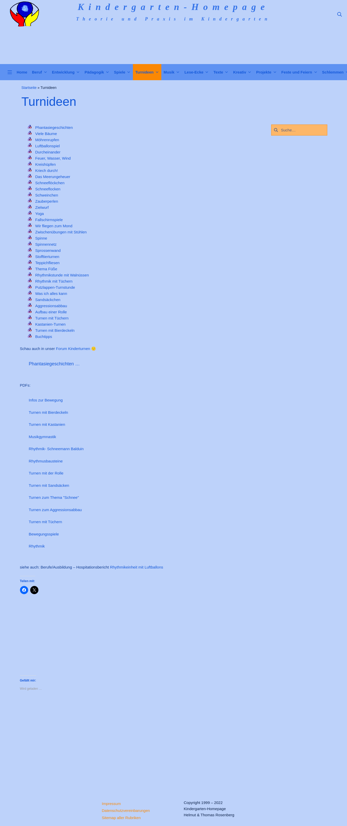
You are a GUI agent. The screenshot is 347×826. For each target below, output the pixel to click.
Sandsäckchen (47, 299)
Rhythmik (37, 546)
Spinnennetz (46, 244)
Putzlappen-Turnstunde (55, 287)
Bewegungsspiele (44, 534)
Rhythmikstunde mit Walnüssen (62, 275)
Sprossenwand (48, 250)
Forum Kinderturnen (73, 348)
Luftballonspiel (47, 146)
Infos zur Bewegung (46, 400)
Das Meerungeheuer (52, 176)
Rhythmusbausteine (46, 461)
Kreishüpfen (45, 164)
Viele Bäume (46, 133)
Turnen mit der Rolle (46, 473)
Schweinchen (46, 195)
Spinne (41, 238)
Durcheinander (47, 152)
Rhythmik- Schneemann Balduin (56, 449)
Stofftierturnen (47, 256)
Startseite (29, 88)
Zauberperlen (46, 201)
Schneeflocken (47, 189)
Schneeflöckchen (50, 183)
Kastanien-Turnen (50, 324)
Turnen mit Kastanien (47, 424)
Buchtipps (43, 336)
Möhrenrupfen (47, 140)
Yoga (39, 213)
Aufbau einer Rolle (51, 312)
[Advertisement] (135, 741)
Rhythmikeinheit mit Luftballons (136, 567)
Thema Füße (46, 269)
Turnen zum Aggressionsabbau (55, 510)
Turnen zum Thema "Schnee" (54, 497)
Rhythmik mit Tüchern (54, 281)
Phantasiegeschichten (54, 127)
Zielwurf (42, 207)
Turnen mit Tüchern (52, 318)
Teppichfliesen (47, 263)
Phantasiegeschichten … (54, 363)
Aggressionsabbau (51, 306)
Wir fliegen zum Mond (53, 226)
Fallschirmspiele (49, 220)
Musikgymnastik (42, 437)
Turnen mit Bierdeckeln (55, 330)
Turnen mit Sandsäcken (49, 485)
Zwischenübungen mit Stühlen (61, 232)
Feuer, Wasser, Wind (53, 158)
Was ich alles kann (51, 293)
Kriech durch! (46, 170)
